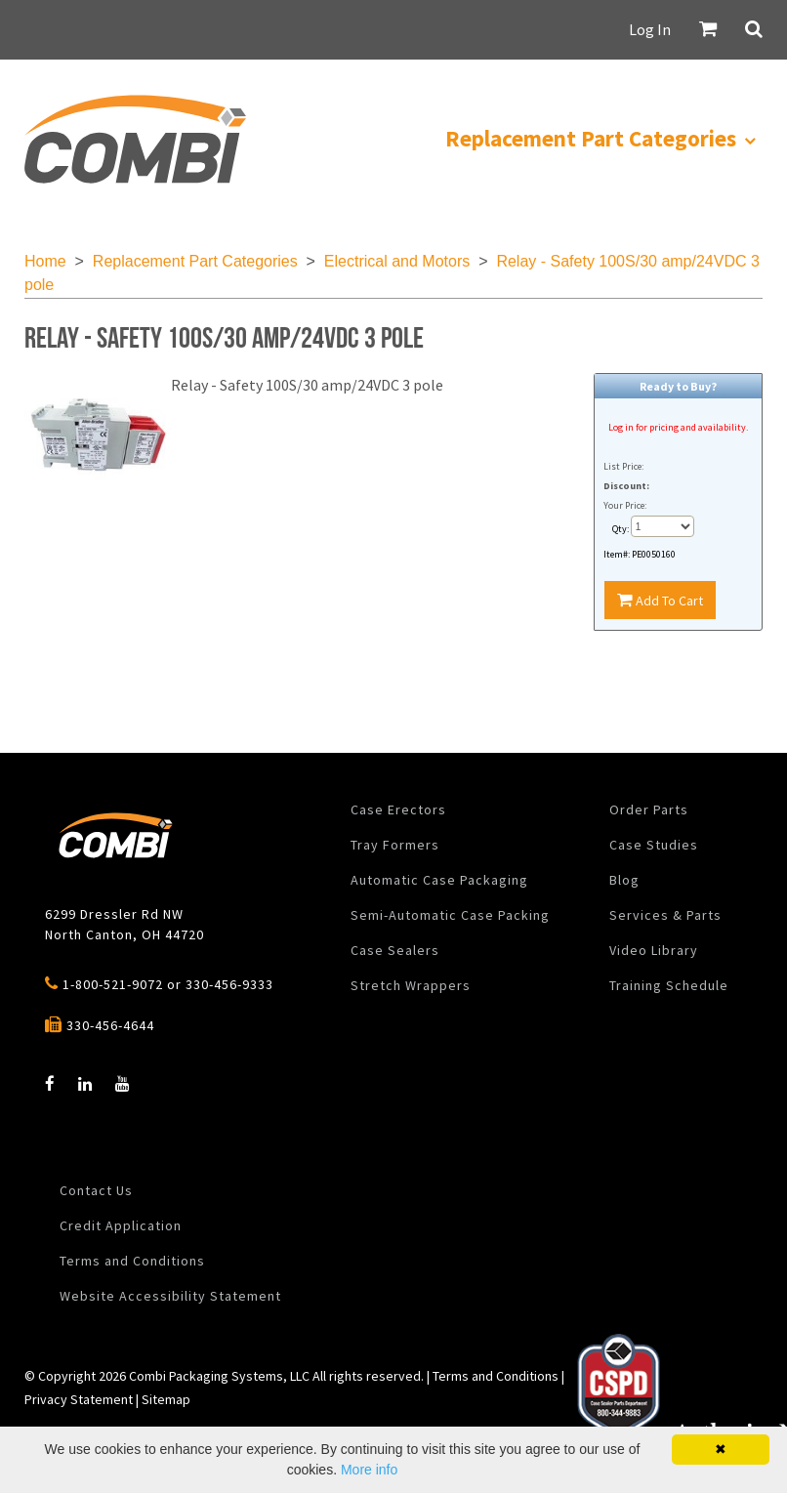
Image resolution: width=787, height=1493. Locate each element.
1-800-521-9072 (112, 984)
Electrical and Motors (397, 261)
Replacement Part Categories (195, 261)
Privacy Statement (78, 1399)
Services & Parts (665, 915)
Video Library (653, 950)
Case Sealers (395, 950)
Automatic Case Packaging (439, 880)
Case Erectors (398, 809)
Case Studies (653, 844)
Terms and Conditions (132, 1260)
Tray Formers (395, 844)
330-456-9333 (229, 984)
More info (369, 1469)
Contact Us (96, 1190)
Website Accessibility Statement (170, 1296)
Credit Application (121, 1225)
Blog (624, 880)
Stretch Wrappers (411, 985)
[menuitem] (134, 139)
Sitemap (166, 1399)
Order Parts (648, 809)
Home (45, 261)
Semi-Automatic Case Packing (450, 915)
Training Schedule (668, 985)
